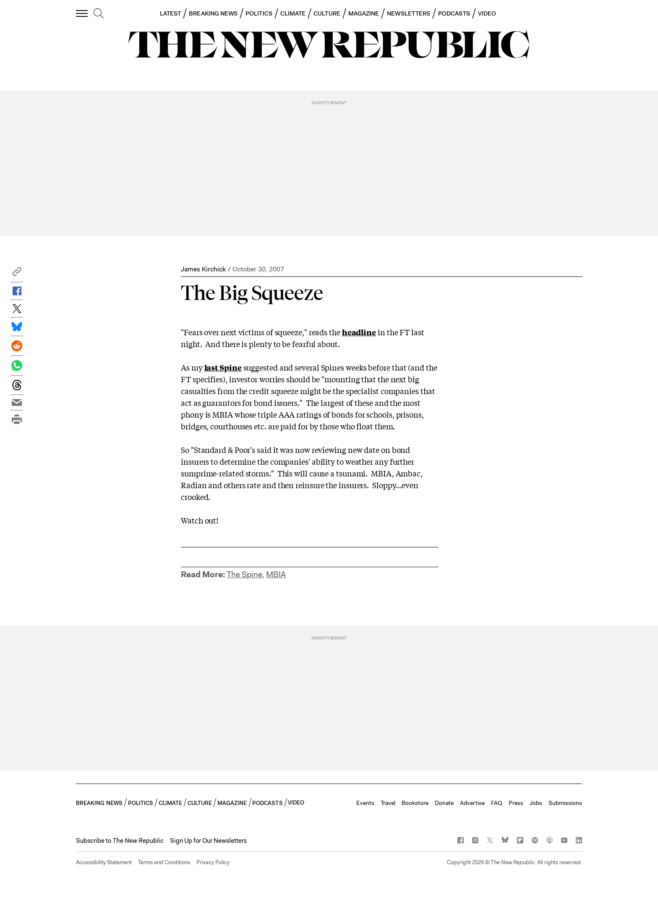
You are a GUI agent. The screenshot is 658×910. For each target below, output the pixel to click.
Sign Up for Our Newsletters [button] (208, 840)
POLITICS (258, 13)
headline (359, 331)
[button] (16, 273)
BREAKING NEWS (213, 13)
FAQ (496, 803)
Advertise (472, 803)
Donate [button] (444, 803)
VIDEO (487, 13)
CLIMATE (293, 13)
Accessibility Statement (104, 862)
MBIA (276, 574)
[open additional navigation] (82, 13)
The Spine (244, 574)
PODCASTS (454, 13)
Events (365, 803)
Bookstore (415, 803)
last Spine (223, 367)
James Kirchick (203, 269)
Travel (388, 803)
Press (516, 803)
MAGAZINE (363, 13)
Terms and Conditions (164, 862)
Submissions (565, 803)
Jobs (536, 803)
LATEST (170, 13)
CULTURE (326, 13)
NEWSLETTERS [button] (408, 13)
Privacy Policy (213, 862)
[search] (99, 14)
